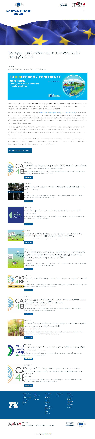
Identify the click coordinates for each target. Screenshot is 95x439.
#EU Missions (36, 305)
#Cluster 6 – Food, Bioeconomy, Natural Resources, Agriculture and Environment (50, 239)
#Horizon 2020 (33, 328)
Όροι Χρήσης (70, 401)
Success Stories (48, 415)
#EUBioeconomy (42, 69)
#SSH (39, 328)
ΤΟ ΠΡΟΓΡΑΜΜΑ (27, 394)
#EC (36, 69)
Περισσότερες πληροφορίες (20, 150)
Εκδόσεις (58, 396)
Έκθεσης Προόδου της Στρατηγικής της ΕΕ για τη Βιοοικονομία (56, 113)
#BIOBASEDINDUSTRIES (16, 69)
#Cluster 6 (32, 69)
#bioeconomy (26, 69)
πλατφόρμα (52, 144)
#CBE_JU (29, 213)
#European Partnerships (45, 305)
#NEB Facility (59, 168)
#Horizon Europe (42, 350)
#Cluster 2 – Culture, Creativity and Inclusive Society (38, 168)
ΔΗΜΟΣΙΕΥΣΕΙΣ (59, 394)
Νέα (35, 398)
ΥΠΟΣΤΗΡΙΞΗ (48, 394)
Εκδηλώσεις (36, 399)
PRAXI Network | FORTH (46, 434)
